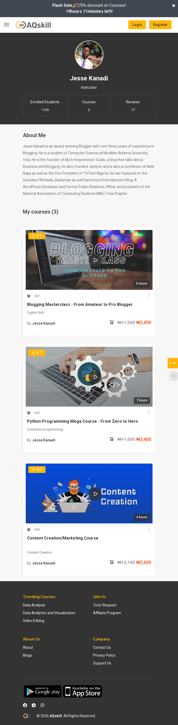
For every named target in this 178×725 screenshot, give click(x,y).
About (28, 647)
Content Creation (39, 552)
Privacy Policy (104, 655)
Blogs (27, 655)
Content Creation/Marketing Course (62, 538)
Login (137, 25)
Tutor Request (104, 605)
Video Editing (33, 621)
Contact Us (102, 647)
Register (160, 25)
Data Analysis (34, 605)
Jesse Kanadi (43, 323)
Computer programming (45, 429)
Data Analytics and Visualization (49, 613)
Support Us (102, 663)
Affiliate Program (107, 613)
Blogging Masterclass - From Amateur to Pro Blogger (80, 304)
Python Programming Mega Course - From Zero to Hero (82, 421)
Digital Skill (35, 313)
